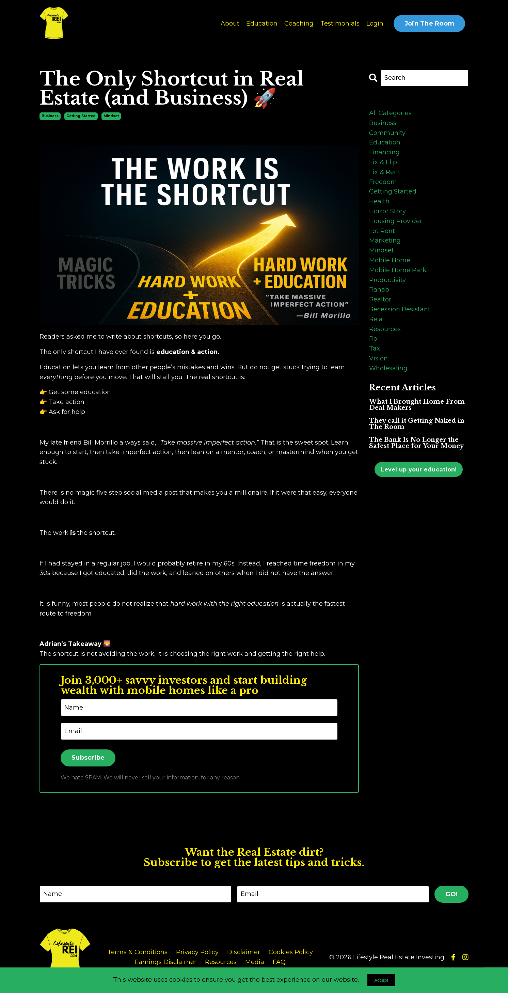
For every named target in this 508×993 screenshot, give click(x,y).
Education (261, 23)
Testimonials (340, 23)
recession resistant (399, 309)
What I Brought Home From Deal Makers (417, 404)
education (384, 142)
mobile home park (397, 270)
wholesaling (388, 368)
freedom (383, 181)
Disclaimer (243, 952)
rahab (379, 289)
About (230, 23)
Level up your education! (419, 469)
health (379, 201)
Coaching (299, 23)
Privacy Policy (197, 952)
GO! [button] (451, 894)
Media (254, 962)
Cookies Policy (291, 952)
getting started (81, 115)
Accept (381, 980)
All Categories (390, 113)
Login (374, 23)
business (50, 115)
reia (376, 319)
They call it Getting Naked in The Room (416, 423)
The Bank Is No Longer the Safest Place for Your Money (416, 442)
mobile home (389, 260)
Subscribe (88, 757)
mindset (111, 115)
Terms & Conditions (137, 952)
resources (385, 328)
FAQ (279, 962)
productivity (387, 279)
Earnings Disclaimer (165, 962)
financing (384, 152)
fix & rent (384, 171)
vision (378, 358)
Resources (221, 962)
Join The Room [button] (429, 23)
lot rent (382, 230)
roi (374, 338)
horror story (387, 211)
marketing (385, 240)
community (387, 132)
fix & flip (383, 162)
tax (374, 348)
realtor (380, 299)
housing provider (395, 220)
